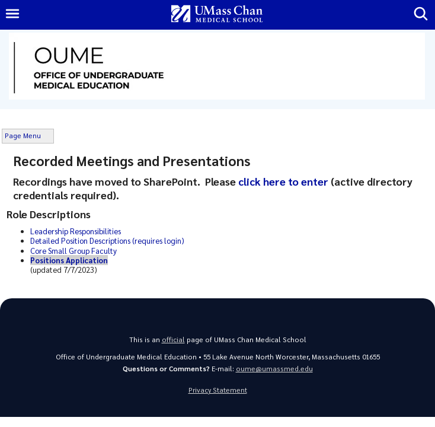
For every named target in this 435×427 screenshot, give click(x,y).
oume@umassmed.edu (274, 368)
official (173, 339)
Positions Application (69, 260)
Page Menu (23, 135)
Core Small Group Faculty (73, 251)
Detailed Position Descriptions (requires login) (107, 240)
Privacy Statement (217, 389)
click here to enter (284, 181)
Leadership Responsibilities (75, 231)
